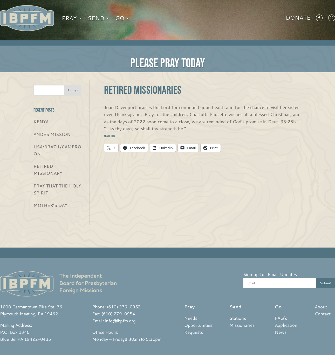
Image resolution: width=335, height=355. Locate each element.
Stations (237, 318)
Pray (69, 18)
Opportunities (198, 325)
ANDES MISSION (52, 134)
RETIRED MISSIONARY (47, 169)
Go (119, 18)
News (280, 332)
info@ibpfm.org (120, 320)
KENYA (41, 121)
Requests (193, 332)
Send (96, 18)
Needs (190, 318)
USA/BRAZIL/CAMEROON (57, 150)
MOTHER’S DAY (50, 205)
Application (286, 325)
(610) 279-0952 (124, 306)
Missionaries (242, 325)
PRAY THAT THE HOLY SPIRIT (57, 189)
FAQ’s (281, 318)
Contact (323, 313)
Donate (298, 18)
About (321, 306)
